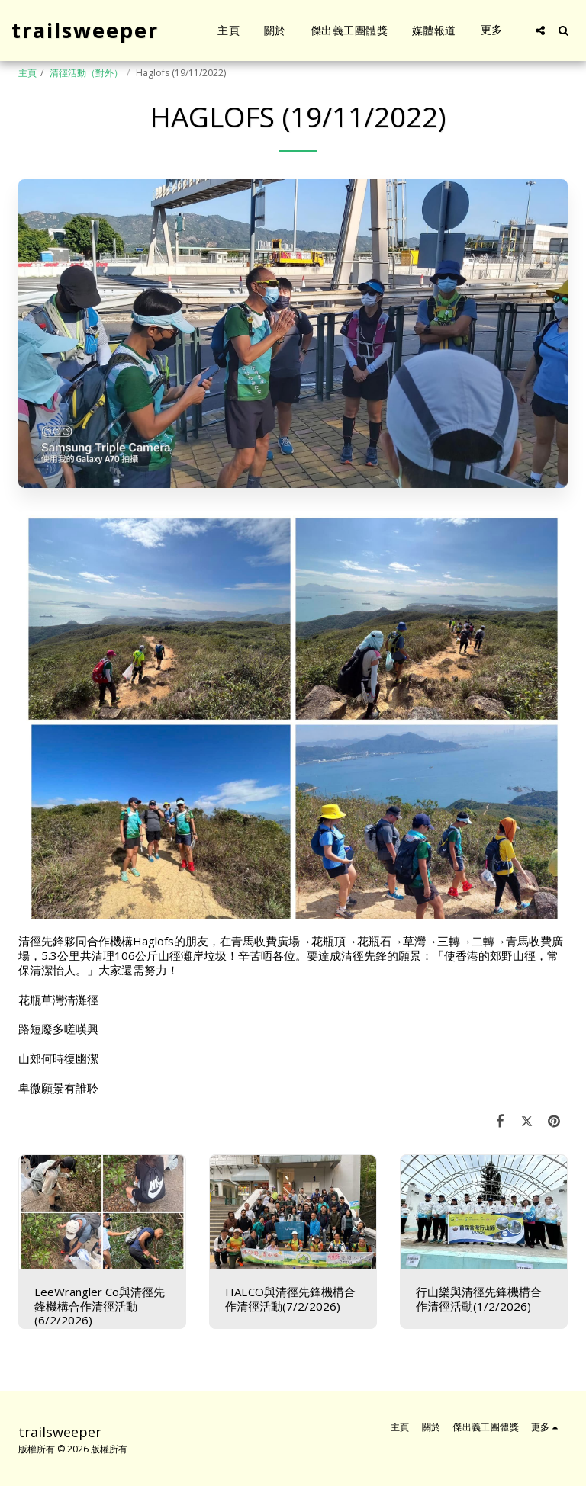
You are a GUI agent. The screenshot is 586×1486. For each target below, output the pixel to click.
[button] (540, 30)
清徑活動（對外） (86, 72)
